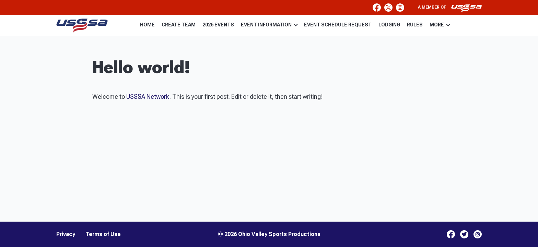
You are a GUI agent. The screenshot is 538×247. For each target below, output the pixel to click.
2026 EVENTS (218, 24)
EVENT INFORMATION (269, 24)
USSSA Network (147, 96)
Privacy (65, 234)
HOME (147, 24)
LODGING (389, 24)
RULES (415, 24)
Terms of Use (103, 234)
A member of (450, 8)
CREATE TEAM (179, 24)
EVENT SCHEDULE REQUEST (338, 24)
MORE (440, 24)
